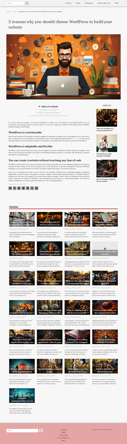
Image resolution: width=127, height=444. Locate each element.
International (89, 3)
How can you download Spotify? (105, 282)
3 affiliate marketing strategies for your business (105, 342)
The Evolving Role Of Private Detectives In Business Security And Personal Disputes (49, 226)
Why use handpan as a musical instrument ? (105, 129)
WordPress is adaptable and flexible (48, 113)
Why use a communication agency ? (22, 311)
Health (78, 3)
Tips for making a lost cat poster (49, 370)
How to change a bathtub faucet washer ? (105, 180)
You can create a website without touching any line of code (48, 115)
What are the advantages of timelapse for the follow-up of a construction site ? (77, 285)
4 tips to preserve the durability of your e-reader (105, 225)
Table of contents (49, 106)
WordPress (75, 138)
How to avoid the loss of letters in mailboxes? (77, 252)
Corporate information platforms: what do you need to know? (50, 342)
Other (116, 3)
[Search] (15, 3)
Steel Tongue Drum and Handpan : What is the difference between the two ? (49, 314)
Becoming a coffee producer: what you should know (22, 284)
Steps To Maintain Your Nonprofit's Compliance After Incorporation (22, 225)
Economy (68, 3)
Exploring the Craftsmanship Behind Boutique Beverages (77, 225)
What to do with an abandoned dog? (105, 370)
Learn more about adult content (105, 252)
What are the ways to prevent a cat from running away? (77, 372)
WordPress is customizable (48, 110)
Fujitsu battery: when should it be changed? (77, 341)
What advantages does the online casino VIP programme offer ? (22, 254)
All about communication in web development (22, 401)
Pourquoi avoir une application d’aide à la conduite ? (22, 342)
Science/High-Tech (103, 3)
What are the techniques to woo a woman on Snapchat (50, 284)
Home (8, 11)
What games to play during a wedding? (104, 155)
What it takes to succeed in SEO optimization (22, 370)
